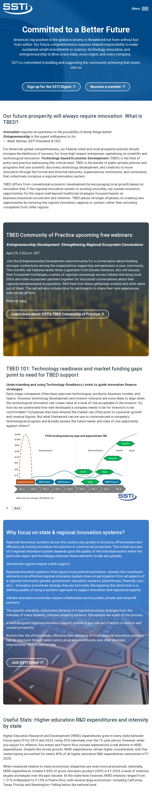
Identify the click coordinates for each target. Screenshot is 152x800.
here (23, 301)
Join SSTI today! (25, 662)
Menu (136, 9)
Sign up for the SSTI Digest (49, 87)
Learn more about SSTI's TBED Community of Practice (55, 314)
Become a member (105, 87)
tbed (17, 508)
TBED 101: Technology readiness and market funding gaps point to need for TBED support (74, 372)
